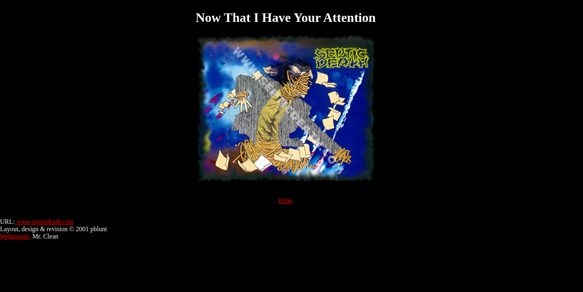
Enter (286, 200)
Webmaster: (15, 236)
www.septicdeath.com (44, 221)
